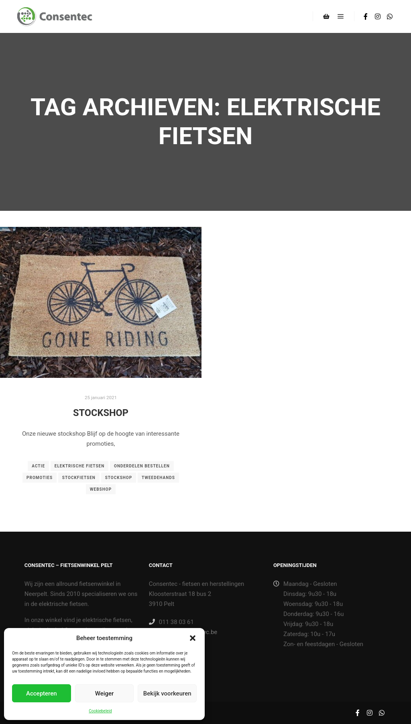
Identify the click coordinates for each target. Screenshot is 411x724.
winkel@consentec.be (183, 632)
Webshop (101, 489)
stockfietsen (79, 477)
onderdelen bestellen (142, 466)
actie (38, 466)
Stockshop (100, 412)
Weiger (104, 693)
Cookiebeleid (100, 711)
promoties (39, 477)
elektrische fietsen (80, 466)
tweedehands (158, 477)
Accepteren (41, 693)
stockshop (118, 477)
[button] (193, 638)
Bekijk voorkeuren (167, 693)
